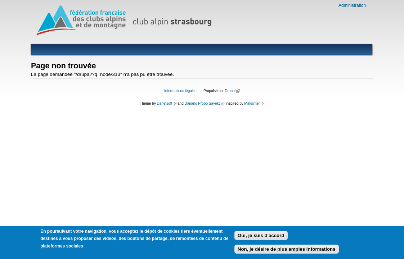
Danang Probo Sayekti (204, 103)
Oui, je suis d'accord (261, 236)
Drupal (232, 91)
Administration (352, 5)
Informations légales (180, 91)
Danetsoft (166, 103)
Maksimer (254, 103)
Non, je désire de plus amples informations (287, 250)
